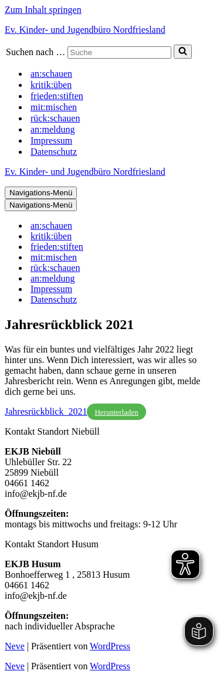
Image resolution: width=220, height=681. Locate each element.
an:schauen (51, 74)
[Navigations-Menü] (41, 193)
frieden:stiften (57, 96)
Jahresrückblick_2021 (46, 411)
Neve (15, 646)
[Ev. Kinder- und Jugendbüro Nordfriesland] (110, 30)
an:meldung (53, 129)
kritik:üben (51, 85)
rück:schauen (55, 118)
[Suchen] (119, 52)
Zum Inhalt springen (43, 10)
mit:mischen (54, 107)
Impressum (51, 140)
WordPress (110, 646)
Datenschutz (54, 152)
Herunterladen (116, 412)
